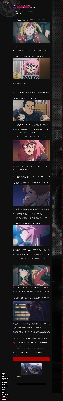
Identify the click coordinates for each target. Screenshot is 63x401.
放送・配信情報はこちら (19, 376)
